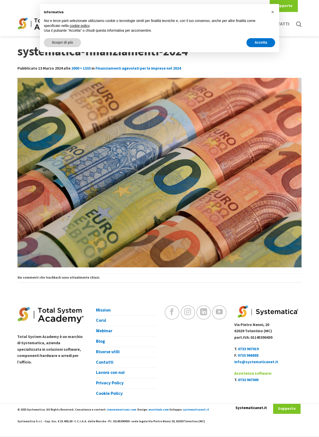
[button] (273, 12)
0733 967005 (248, 380)
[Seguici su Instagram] (188, 312)
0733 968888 (248, 355)
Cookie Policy (109, 393)
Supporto (284, 5)
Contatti (104, 362)
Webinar (104, 331)
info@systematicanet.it (256, 362)
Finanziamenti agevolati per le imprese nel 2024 (138, 68)
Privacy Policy (110, 383)
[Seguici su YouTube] (219, 312)
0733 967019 (248, 349)
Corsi (101, 320)
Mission (103, 310)
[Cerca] (299, 24)
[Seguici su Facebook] (172, 312)
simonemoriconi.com (121, 410)
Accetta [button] (260, 42)
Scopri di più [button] (62, 42)
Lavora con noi (110, 372)
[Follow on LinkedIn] (203, 312)
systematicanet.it (196, 410)
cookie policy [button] (79, 26)
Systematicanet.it (251, 408)
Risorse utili (108, 352)
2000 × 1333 (81, 68)
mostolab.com (159, 410)
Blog (100, 341)
